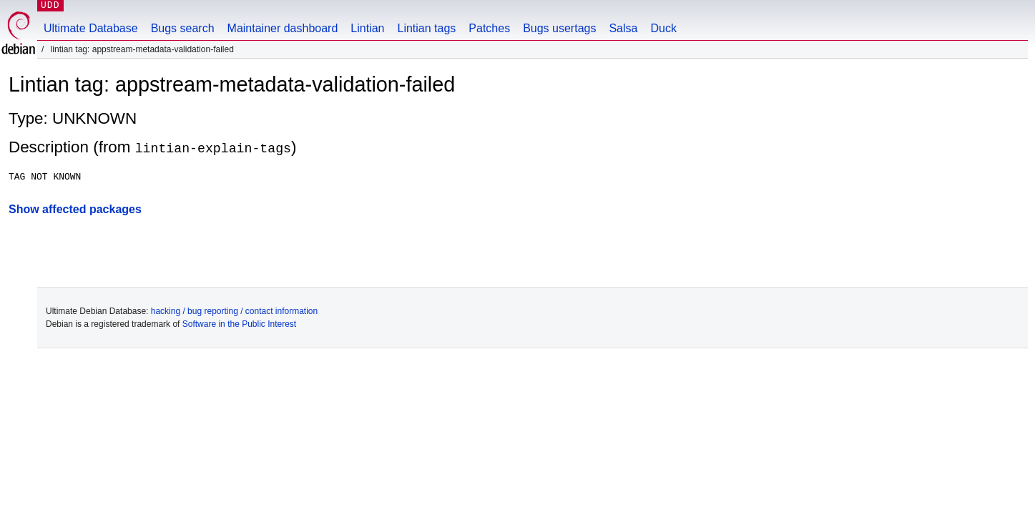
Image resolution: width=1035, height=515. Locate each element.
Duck (663, 28)
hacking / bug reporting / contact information (234, 311)
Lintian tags (426, 28)
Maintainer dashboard (282, 28)
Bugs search (183, 28)
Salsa (623, 28)
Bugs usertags (559, 28)
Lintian (367, 28)
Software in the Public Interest (239, 324)
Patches (489, 28)
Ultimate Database (91, 28)
